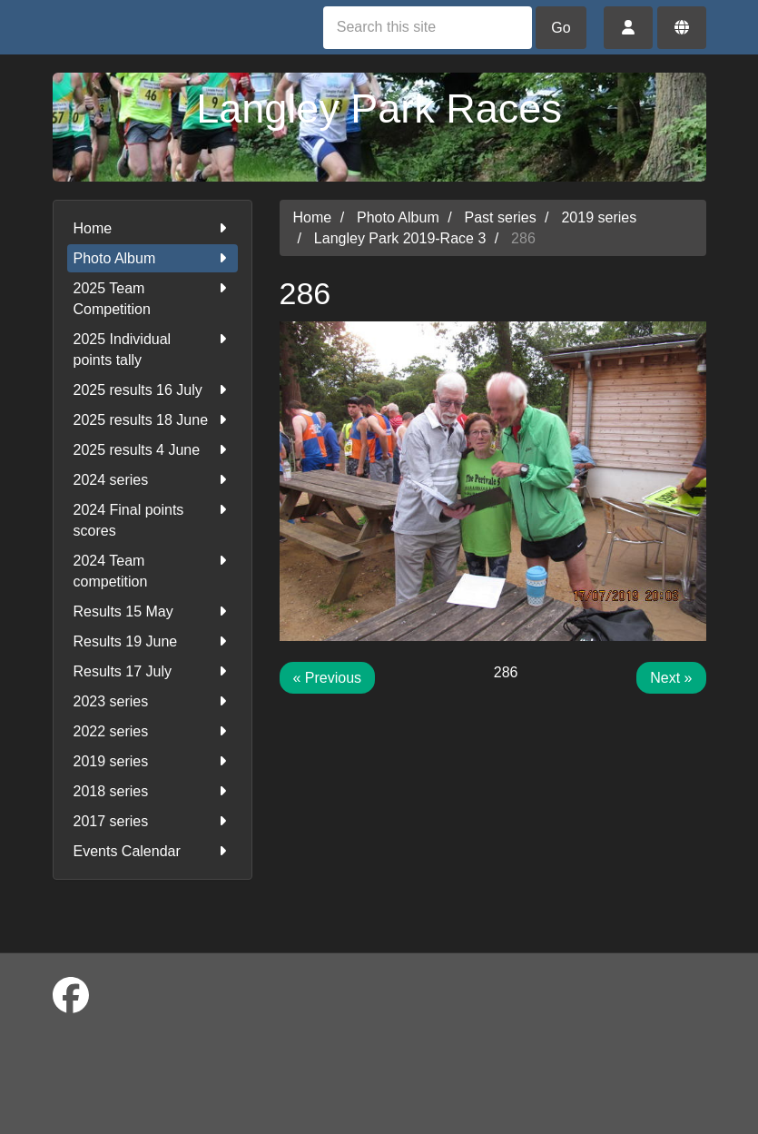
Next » (671, 677)
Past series (501, 217)
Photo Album (152, 258)
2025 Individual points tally (152, 348)
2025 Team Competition (152, 297)
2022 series (152, 731)
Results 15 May (152, 611)
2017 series (152, 821)
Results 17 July (152, 671)
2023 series (152, 701)
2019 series (152, 761)
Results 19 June (152, 641)
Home (152, 228)
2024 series (152, 479)
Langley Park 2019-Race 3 (400, 238)
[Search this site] (427, 27)
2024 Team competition (152, 569)
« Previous (327, 677)
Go (560, 27)
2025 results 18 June (152, 419)
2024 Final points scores (152, 518)
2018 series (152, 791)
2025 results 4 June (152, 449)
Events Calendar (152, 851)
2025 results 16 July (152, 390)
